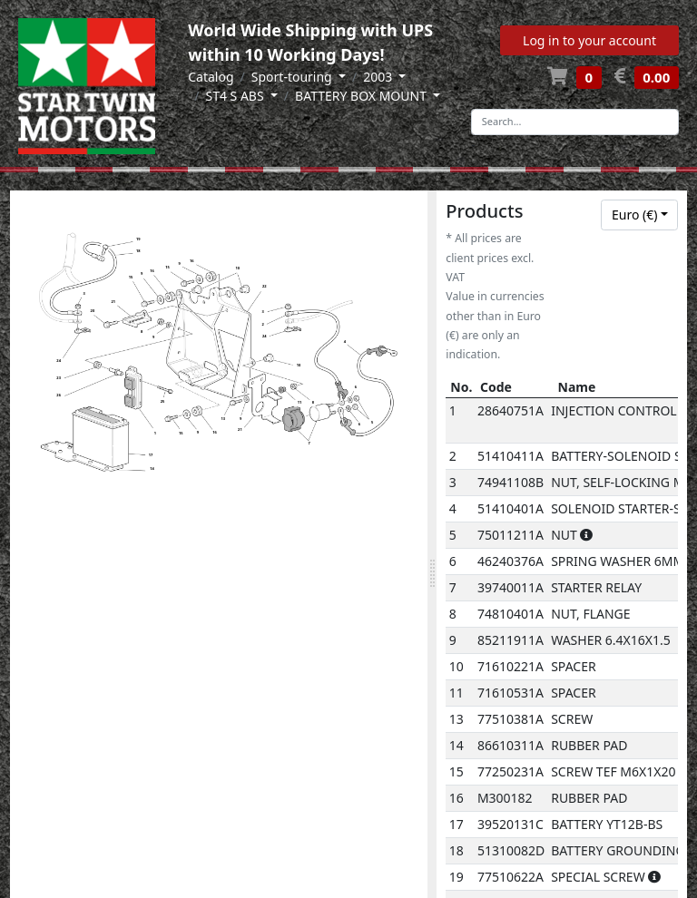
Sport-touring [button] (293, 76)
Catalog (210, 76)
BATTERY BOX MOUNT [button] (362, 95)
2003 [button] (379, 76)
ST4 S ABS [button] (236, 95)
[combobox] (639, 215)
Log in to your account (589, 40)
